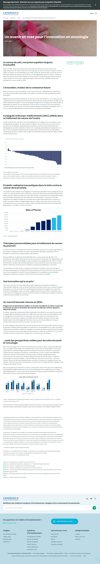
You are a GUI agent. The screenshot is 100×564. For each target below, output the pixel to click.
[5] (49, 274)
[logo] (10, 13)
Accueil (5, 18)
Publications (6, 542)
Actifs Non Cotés (32, 549)
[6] (31, 314)
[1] (33, 71)
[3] (47, 102)
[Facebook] (95, 498)
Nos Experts (54, 536)
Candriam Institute (56, 542)
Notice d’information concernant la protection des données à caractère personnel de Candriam (40, 556)
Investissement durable (34, 536)
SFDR (84, 556)
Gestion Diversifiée (32, 542)
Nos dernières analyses (9, 534)
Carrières (77, 534)
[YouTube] (91, 498)
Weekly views (7, 536)
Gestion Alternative (32, 547)
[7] (40, 371)
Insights (13, 18)
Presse (53, 539)
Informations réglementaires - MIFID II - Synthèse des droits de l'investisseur (69, 553)
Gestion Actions (31, 544)
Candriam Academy (57, 544)
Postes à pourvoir (80, 536)
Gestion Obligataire (32, 539)
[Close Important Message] (95, 5)
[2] (37, 102)
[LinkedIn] (87, 498)
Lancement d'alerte (75, 556)
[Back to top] (97, 559)
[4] (24, 261)
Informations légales (39, 553)
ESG (19, 18)
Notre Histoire (55, 534)
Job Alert (77, 539)
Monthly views (7, 539)
